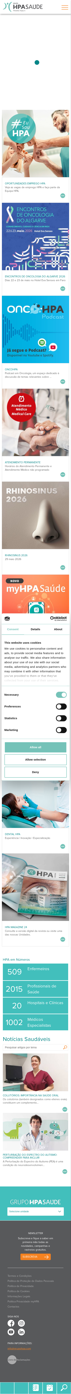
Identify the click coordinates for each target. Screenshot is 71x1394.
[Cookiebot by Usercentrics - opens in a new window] (50, 618)
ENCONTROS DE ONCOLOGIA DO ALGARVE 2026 (35, 276)
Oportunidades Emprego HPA (25, 183)
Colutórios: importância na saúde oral (31, 1095)
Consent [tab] (13, 629)
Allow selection (35, 759)
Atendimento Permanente (23, 462)
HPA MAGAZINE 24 (16, 927)
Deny (35, 772)
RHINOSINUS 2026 (16, 555)
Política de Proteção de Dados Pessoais (31, 1281)
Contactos (13, 1306)
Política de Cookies (19, 1291)
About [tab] (58, 629)
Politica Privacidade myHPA (23, 1301)
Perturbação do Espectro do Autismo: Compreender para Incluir (30, 1156)
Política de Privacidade (21, 1286)
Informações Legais (19, 1296)
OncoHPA (11, 369)
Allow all (35, 747)
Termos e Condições (20, 1276)
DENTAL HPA (12, 834)
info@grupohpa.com (19, 1348)
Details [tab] (35, 629)
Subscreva (30, 1256)
